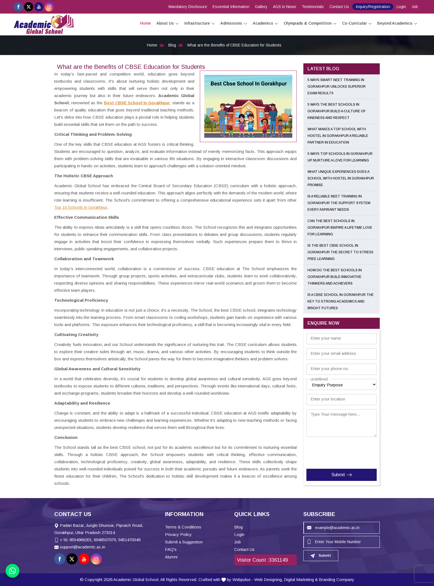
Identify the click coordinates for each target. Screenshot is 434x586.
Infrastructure (199, 23)
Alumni (171, 556)
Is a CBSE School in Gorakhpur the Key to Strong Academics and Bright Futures (341, 301)
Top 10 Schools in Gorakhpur (80, 207)
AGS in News (284, 6)
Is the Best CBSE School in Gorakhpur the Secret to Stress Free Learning (340, 252)
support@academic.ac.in (82, 547)
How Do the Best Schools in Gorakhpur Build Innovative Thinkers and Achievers (335, 276)
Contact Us (339, 6)
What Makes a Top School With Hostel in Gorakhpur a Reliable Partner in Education (338, 135)
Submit (341, 475)
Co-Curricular (357, 23)
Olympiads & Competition (310, 23)
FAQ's (171, 549)
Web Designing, (268, 579)
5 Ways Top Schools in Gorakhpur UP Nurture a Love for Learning (340, 157)
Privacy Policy (178, 534)
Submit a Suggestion (184, 542)
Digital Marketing (299, 579)
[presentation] (340, 451)
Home (145, 23)
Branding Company (336, 579)
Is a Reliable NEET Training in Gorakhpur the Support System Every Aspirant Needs (339, 203)
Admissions (233, 23)
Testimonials (313, 6)
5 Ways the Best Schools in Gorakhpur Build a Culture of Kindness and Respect (337, 111)
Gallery (261, 6)
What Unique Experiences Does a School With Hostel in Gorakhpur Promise (341, 178)
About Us (167, 23)
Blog (172, 45)
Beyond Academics (397, 23)
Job (415, 6)
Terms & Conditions (183, 527)
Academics (265, 23)
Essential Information (231, 6)
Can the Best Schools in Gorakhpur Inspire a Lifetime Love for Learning (340, 227)
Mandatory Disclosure (188, 6)
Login (401, 6)
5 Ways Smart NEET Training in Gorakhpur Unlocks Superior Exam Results (337, 86)
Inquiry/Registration (373, 6)
